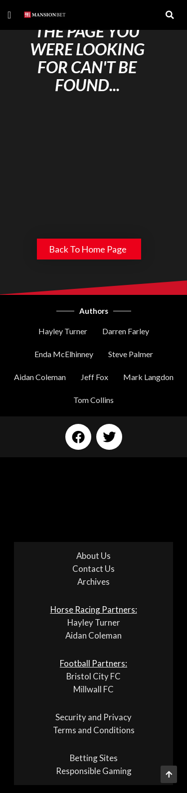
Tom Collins (93, 399)
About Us (93, 555)
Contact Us (93, 568)
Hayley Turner (62, 331)
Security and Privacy (93, 717)
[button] (9, 14)
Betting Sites (94, 758)
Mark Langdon (148, 377)
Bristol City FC (93, 676)
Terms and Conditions (94, 730)
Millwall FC (93, 689)
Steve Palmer (130, 354)
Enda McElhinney (63, 354)
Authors (93, 310)
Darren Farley (125, 331)
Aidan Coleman (40, 377)
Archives (93, 581)
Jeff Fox (94, 377)
